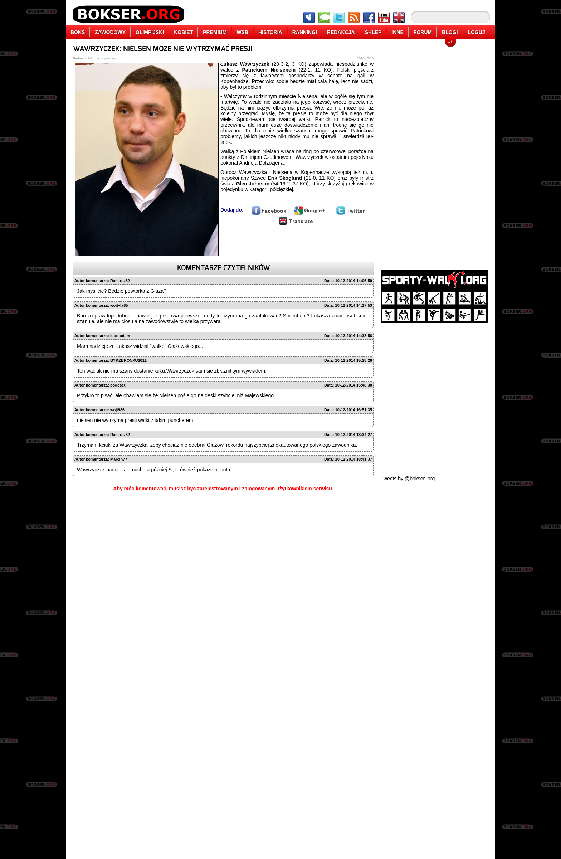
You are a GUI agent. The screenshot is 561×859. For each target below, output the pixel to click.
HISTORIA (270, 32)
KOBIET (183, 32)
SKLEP (373, 32)
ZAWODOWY (110, 32)
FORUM (423, 32)
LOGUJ (476, 32)
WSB (242, 32)
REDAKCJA (341, 32)
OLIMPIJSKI (150, 32)
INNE (397, 32)
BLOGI (450, 32)
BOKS (77, 32)
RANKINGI (304, 32)
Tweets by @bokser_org (408, 478)
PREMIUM (214, 32)
